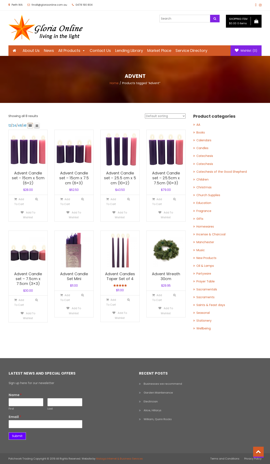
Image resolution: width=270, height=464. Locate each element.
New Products (206, 258)
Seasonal (203, 313)
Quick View (36, 199)
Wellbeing (203, 328)
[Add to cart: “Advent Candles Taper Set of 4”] (111, 302)
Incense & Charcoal (210, 234)
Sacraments (205, 297)
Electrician (151, 401)
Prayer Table (205, 281)
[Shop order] (165, 116)
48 (20, 125)
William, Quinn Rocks (158, 419)
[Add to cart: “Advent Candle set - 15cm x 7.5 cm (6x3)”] (65, 201)
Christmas (204, 187)
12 (9, 125)
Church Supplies (208, 195)
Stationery (204, 320)
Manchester (205, 242)
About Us (31, 50)
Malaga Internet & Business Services (119, 458)
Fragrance (203, 211)
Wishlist (246, 51)
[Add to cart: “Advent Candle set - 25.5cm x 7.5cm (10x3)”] (157, 201)
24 (14, 125)
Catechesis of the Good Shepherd (221, 172)
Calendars (203, 140)
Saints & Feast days (210, 305)
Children (202, 179)
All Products (71, 50)
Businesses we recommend (163, 384)
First (11, 409)
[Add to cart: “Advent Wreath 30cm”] (157, 297)
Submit (17, 436)
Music (200, 250)
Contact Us (100, 50)
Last (50, 409)
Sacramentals (206, 289)
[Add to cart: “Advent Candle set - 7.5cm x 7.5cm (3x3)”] (19, 302)
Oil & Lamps (205, 266)
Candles (202, 148)
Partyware (203, 273)
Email (15, 417)
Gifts (199, 219)
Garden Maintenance (158, 393)
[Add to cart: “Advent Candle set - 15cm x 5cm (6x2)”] (19, 201)
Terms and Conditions (224, 458)
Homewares (205, 226)
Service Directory (191, 50)
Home (114, 83)
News (49, 50)
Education (203, 203)
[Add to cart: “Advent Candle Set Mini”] (65, 297)
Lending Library (129, 50)
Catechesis (204, 156)
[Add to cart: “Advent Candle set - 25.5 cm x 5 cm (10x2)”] (111, 201)
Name (15, 395)
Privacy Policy (253, 458)
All (24, 125)
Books (200, 132)
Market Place (159, 50)
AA (198, 125)
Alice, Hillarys (152, 410)
